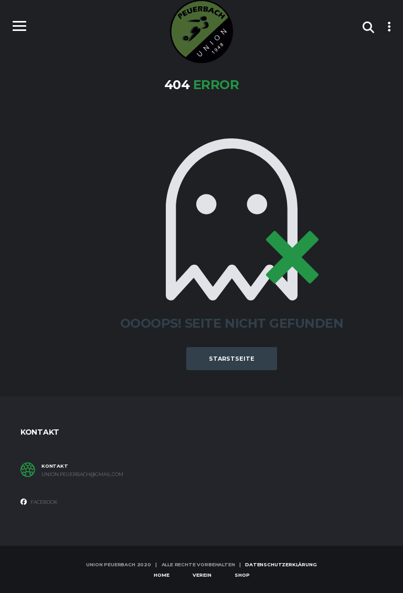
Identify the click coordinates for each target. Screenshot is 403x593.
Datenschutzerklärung (280, 564)
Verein (202, 575)
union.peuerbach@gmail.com (82, 474)
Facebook (39, 502)
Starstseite (231, 358)
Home (161, 575)
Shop (242, 575)
